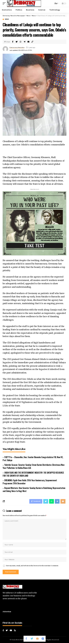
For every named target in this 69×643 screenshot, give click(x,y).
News (7, 19)
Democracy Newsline (16, 47)
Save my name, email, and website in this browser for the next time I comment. (32, 566)
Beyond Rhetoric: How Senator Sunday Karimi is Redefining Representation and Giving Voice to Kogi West (34, 489)
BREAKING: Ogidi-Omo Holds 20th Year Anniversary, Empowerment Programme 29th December (30, 482)
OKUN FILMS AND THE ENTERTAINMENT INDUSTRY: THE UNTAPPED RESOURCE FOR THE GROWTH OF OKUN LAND (33, 474)
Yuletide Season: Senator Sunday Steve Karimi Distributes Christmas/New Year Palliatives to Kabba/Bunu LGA (33, 466)
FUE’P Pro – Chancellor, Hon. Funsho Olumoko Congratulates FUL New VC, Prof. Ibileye (33, 459)
